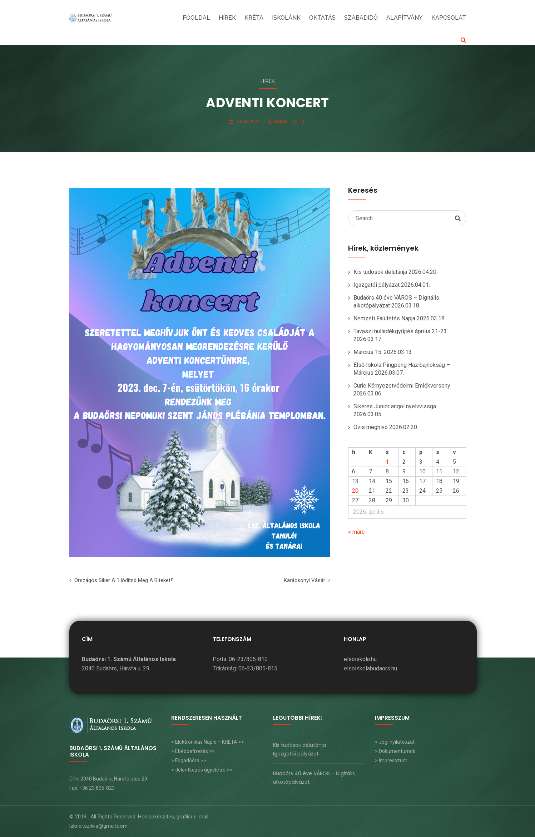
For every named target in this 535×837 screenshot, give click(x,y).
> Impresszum (391, 760)
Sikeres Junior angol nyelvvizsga (394, 406)
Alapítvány (404, 17)
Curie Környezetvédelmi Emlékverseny (401, 385)
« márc (356, 531)
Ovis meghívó (370, 427)
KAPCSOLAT (448, 17)
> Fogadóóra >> (188, 760)
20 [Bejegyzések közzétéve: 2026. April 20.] (355, 490)
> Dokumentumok (395, 751)
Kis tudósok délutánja (380, 272)
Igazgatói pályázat (376, 284)
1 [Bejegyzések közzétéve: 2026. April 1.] (387, 461)
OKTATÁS (322, 17)
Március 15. (367, 352)
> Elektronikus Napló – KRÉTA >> (207, 742)
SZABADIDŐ (361, 17)
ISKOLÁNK (286, 17)
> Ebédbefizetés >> (193, 751)
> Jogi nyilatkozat (395, 742)
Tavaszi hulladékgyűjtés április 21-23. (400, 331)
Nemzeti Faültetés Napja (384, 318)
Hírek (227, 17)
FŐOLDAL (196, 17)
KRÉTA (253, 17)
